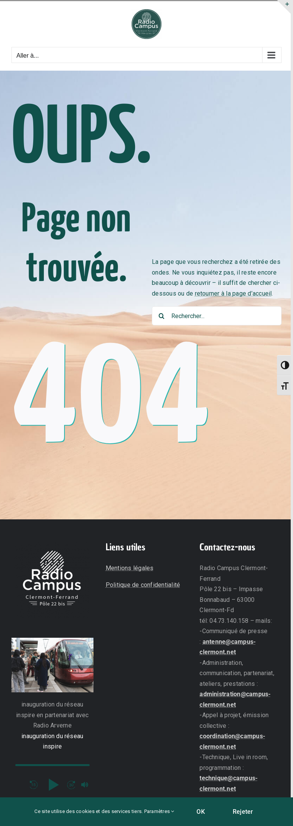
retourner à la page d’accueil (233, 293)
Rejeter (243, 811)
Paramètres (159, 811)
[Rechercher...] (217, 315)
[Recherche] (161, 315)
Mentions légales (130, 568)
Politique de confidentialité (143, 584)
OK (200, 811)
